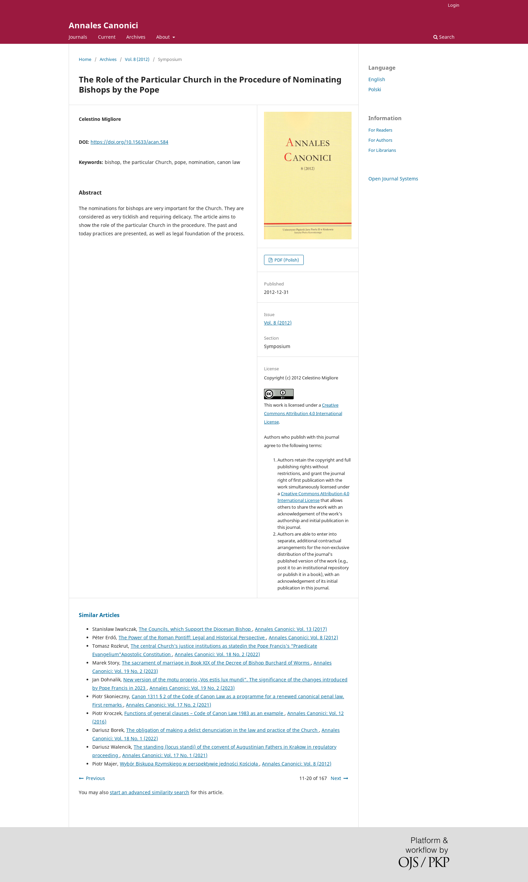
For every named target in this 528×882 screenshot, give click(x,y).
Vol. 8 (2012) (137, 59)
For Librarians (382, 150)
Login (453, 5)
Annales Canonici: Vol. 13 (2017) (291, 629)
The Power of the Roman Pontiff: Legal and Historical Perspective (192, 637)
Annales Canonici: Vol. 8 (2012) (303, 637)
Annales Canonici (103, 25)
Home (85, 59)
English (376, 79)
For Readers (380, 130)
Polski (374, 89)
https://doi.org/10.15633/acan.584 (129, 142)
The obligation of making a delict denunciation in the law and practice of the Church (222, 730)
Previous (95, 778)
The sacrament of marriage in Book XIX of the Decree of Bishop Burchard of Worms (216, 662)
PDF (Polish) (286, 260)
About (163, 37)
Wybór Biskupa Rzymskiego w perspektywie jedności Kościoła (189, 763)
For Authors (380, 140)
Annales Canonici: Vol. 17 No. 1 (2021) (164, 755)
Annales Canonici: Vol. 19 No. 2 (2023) (192, 688)
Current (107, 37)
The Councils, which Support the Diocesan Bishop (195, 629)
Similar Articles (99, 615)
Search (444, 37)
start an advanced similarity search (149, 792)
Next (336, 778)
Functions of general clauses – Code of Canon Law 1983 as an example (204, 713)
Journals (78, 37)
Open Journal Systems (393, 178)
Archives (135, 37)
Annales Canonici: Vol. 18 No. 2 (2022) (217, 654)
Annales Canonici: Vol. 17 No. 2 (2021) (168, 705)
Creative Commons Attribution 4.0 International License (303, 413)
